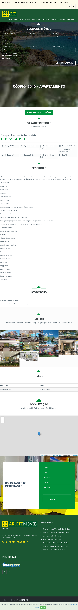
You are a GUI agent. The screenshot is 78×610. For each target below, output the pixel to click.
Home (10, 18)
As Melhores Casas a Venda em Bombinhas (55, 542)
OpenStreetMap (57, 454)
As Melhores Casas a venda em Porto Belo (54, 545)
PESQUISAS (71, 18)
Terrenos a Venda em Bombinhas (51, 535)
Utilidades (45, 18)
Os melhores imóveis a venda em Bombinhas (55, 528)
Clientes (62, 18)
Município (56, 33)
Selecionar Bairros (10, 52)
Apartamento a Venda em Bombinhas (53, 549)
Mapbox (75, 454)
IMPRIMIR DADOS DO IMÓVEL (39, 112)
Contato (54, 18)
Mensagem (57, 489)
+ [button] (2, 417)
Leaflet (44, 454)
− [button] (2, 420)
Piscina (7, 57)
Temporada (36, 18)
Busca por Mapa (65, 62)
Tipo (4, 39)
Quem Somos (18, 18)
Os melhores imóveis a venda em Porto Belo (55, 532)
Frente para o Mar (11, 55)
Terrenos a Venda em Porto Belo (51, 539)
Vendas (27, 18)
